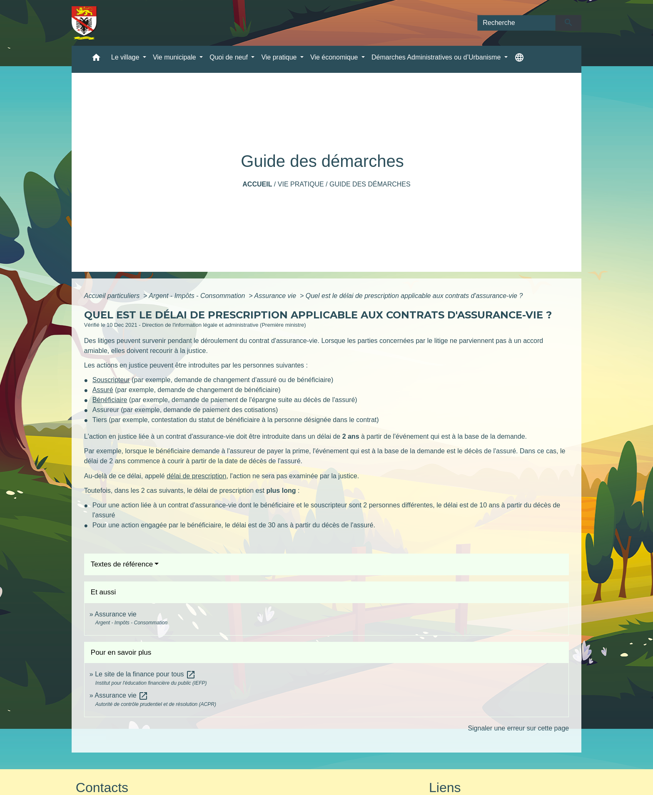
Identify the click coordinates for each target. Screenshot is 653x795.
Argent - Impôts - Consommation (198, 295)
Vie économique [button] (335, 57)
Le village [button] (126, 57)
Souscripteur (111, 379)
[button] (96, 59)
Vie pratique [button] (280, 57)
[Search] (516, 23)
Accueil (257, 184)
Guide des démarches (370, 184)
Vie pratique (301, 184)
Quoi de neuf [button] (229, 57)
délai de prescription (196, 475)
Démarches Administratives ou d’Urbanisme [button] (437, 57)
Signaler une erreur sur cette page (518, 728)
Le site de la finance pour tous (145, 674)
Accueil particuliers (113, 295)
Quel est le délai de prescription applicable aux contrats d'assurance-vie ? (414, 295)
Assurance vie (276, 295)
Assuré (102, 389)
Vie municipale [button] (175, 57)
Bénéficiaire (109, 399)
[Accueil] (84, 23)
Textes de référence (122, 564)
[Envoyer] (569, 23)
